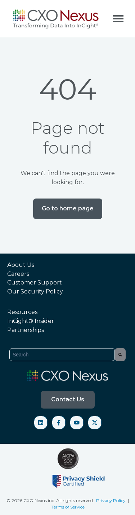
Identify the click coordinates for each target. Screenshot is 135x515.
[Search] (120, 354)
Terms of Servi (65, 507)
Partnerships (25, 330)
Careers (18, 273)
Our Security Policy (35, 291)
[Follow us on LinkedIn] (41, 422)
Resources (22, 312)
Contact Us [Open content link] (67, 399)
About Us (20, 264)
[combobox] (62, 354)
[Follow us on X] (95, 422)
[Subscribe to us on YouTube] (77, 422)
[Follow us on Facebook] (59, 422)
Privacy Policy (111, 500)
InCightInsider (30, 321)
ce (82, 507)
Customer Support (34, 282)
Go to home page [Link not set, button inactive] (68, 208)
